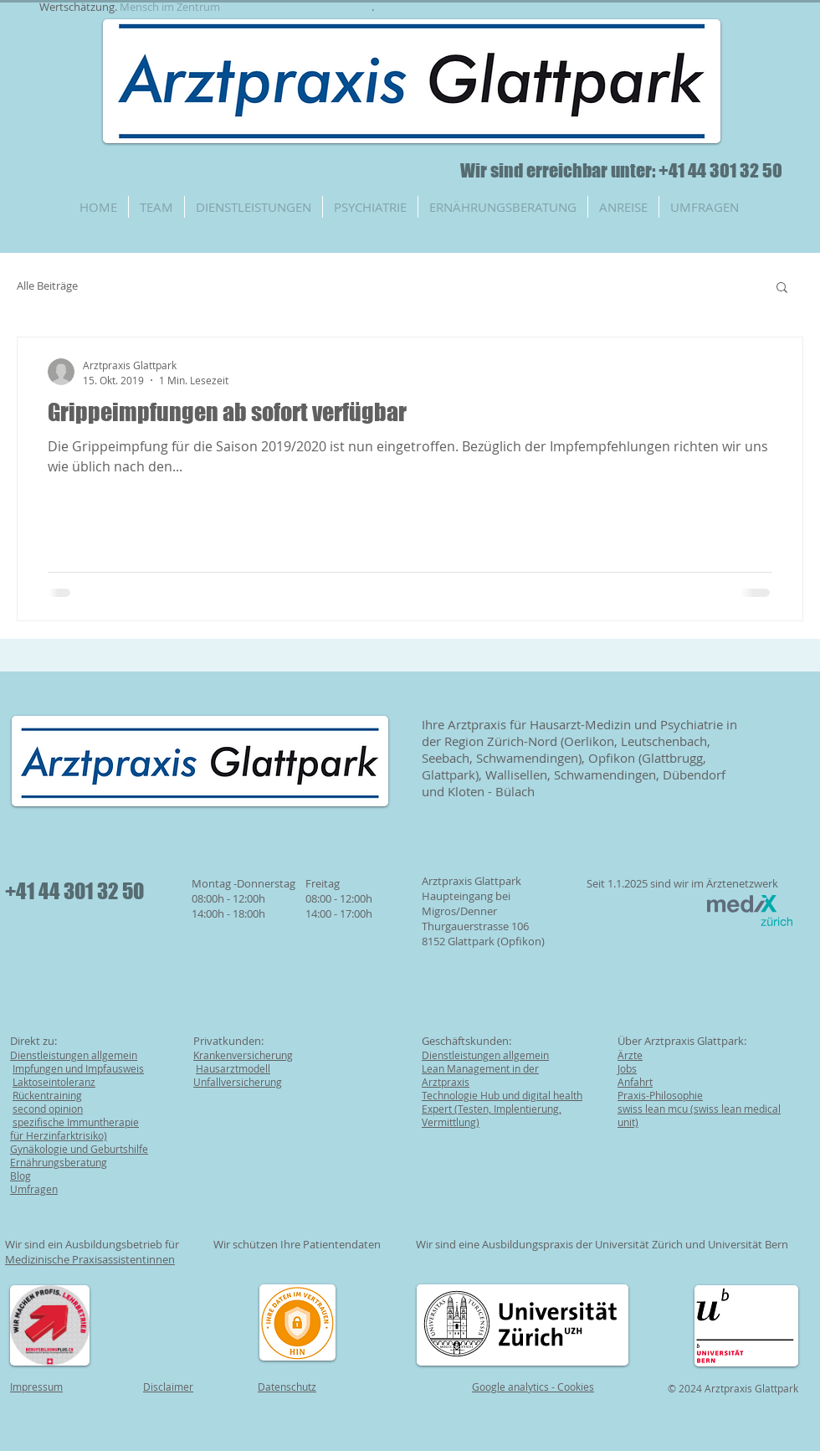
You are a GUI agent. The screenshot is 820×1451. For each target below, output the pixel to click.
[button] (782, 288)
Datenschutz (287, 1386)
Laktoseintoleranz (54, 1081)
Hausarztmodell (233, 1068)
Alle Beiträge (47, 286)
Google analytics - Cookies (533, 1386)
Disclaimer (168, 1386)
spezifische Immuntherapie (76, 1122)
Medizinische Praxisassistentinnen (90, 1259)
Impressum (36, 1386)
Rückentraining (47, 1095)
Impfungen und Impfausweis (78, 1068)
